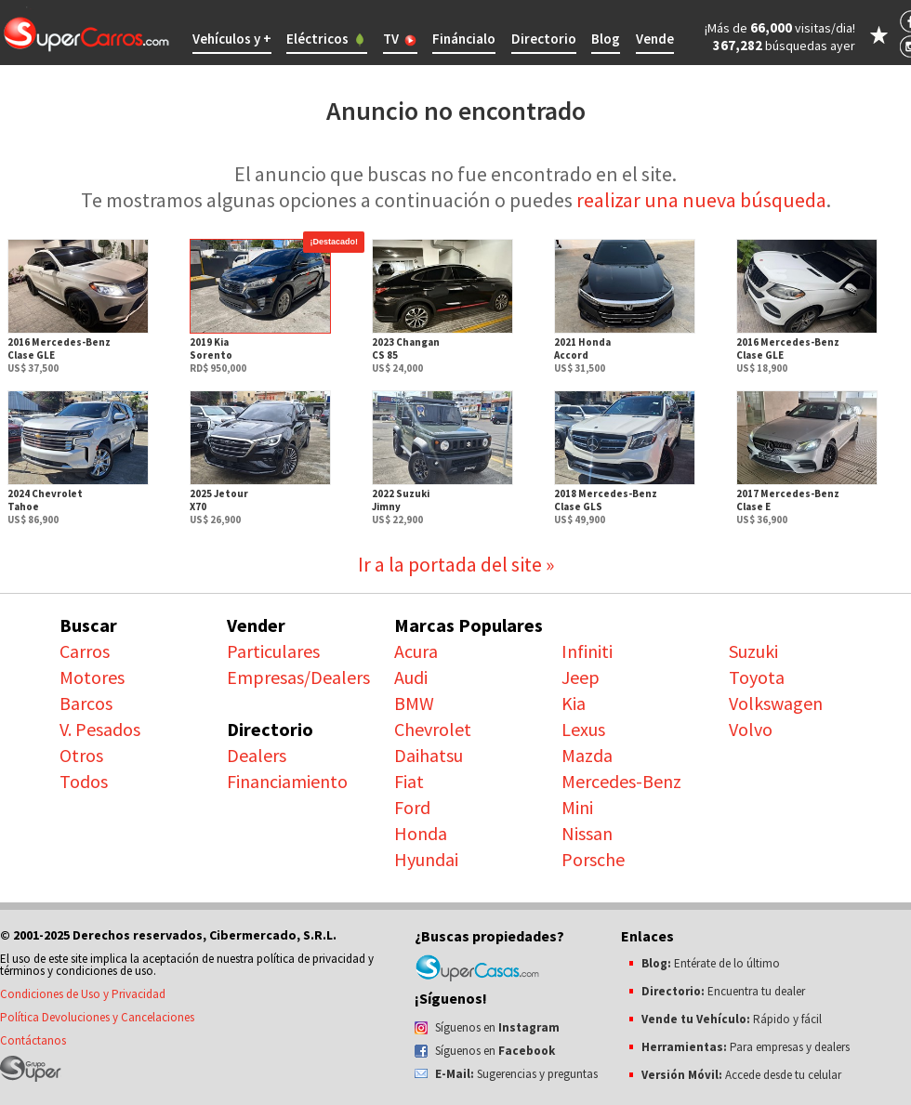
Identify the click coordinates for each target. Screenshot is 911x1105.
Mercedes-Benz (621, 781)
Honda (420, 833)
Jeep (580, 677)
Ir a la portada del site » (456, 564)
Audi (411, 677)
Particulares (273, 651)
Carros (84, 651)
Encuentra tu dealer (723, 991)
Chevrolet (432, 729)
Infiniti (587, 651)
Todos (83, 781)
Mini (577, 807)
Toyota (757, 677)
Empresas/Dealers (298, 677)
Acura (416, 651)
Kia (573, 703)
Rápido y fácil (731, 1019)
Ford (412, 807)
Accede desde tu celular (741, 1075)
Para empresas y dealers (745, 1047)
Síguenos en (497, 1027)
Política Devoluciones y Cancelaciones (97, 1017)
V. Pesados (99, 729)
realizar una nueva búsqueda (701, 200)
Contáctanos (33, 1040)
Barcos (85, 703)
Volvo (750, 729)
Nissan (587, 833)
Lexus (583, 729)
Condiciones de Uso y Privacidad (82, 994)
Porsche (593, 859)
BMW (414, 703)
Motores (92, 677)
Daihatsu (428, 755)
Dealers (256, 755)
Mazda (587, 755)
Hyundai (426, 859)
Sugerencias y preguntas (516, 1074)
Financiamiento (287, 781)
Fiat (409, 781)
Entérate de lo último (710, 963)
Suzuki (753, 651)
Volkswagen (776, 703)
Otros (81, 755)
